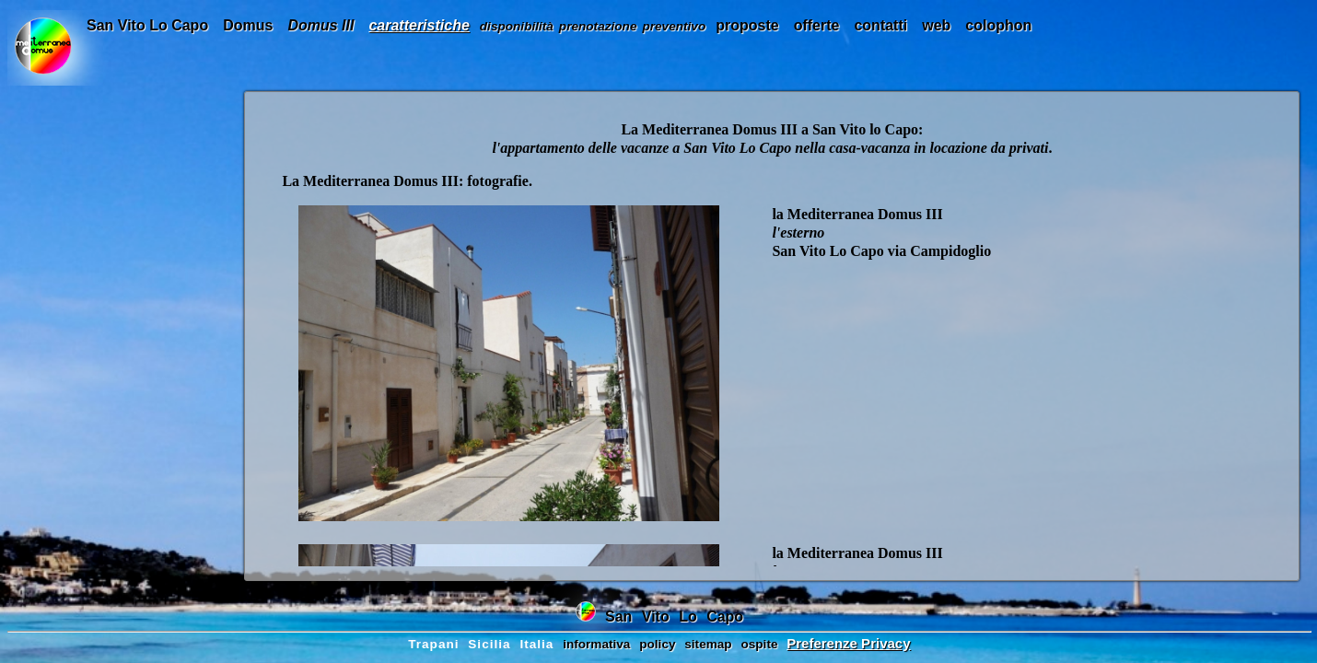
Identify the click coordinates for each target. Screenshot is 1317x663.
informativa (596, 644)
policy (657, 644)
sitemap (707, 644)
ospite (758, 644)
